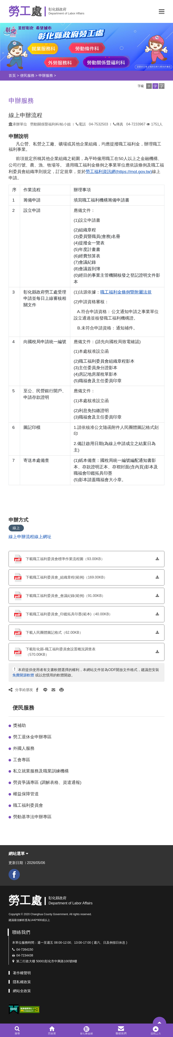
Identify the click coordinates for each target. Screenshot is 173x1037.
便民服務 (27, 75)
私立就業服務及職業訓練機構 (41, 771)
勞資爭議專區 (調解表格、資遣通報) (47, 782)
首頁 (12, 75)
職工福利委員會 (28, 805)
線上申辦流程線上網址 (30, 536)
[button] (161, 11)
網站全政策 (22, 991)
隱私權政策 (22, 982)
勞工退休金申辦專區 (32, 736)
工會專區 (21, 759)
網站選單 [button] (18, 853)
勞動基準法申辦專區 (32, 816)
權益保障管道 (26, 793)
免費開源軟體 (23, 675)
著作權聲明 (22, 973)
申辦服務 (46, 75)
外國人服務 (23, 748)
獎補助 (19, 725)
